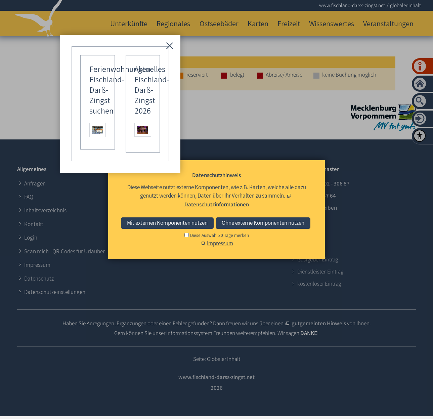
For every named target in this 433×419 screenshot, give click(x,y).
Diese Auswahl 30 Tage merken (219, 235)
